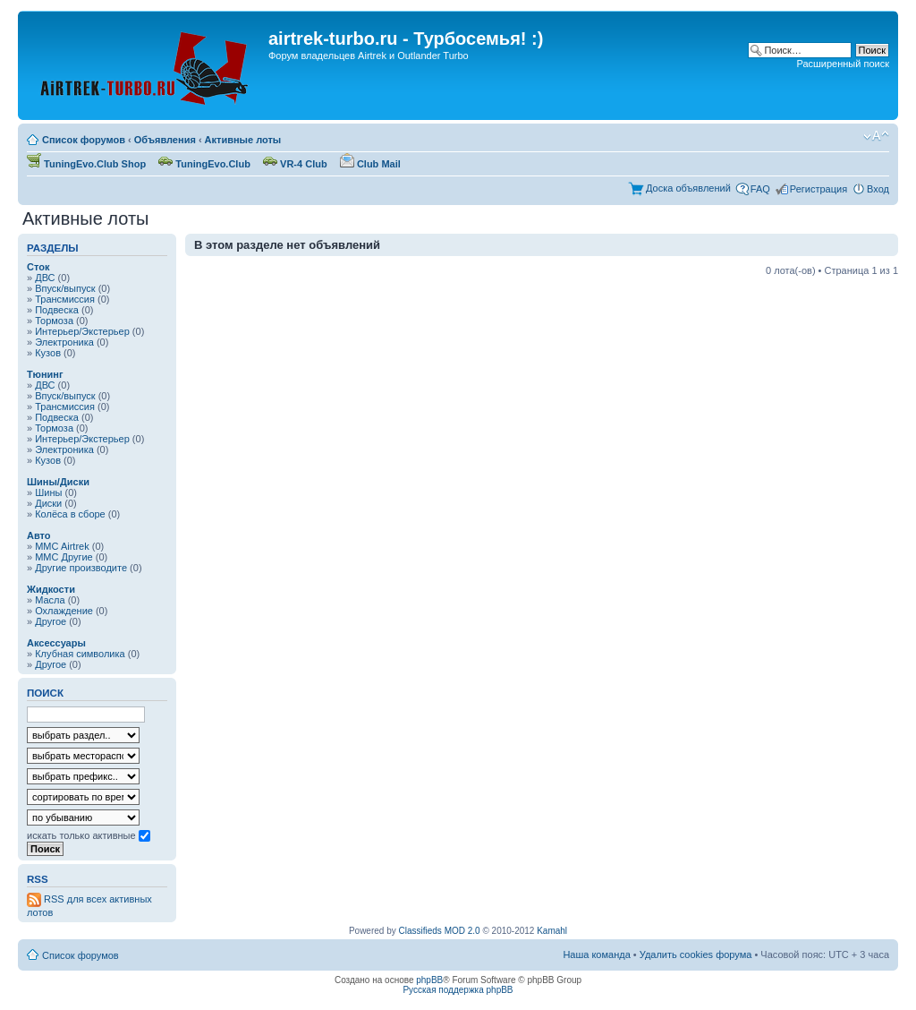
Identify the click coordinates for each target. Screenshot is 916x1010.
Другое (50, 621)
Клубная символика (80, 653)
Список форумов (83, 139)
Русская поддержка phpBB (458, 990)
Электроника (64, 342)
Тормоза (54, 320)
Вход (878, 189)
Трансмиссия (65, 299)
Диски (48, 503)
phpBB (429, 980)
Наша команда (596, 954)
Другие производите (81, 567)
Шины (48, 492)
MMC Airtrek (62, 546)
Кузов (48, 352)
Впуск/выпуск (65, 288)
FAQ (760, 189)
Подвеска (57, 309)
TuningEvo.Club (204, 163)
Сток (38, 266)
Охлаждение (64, 610)
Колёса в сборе (70, 514)
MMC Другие (64, 557)
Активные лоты (243, 139)
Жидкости (51, 589)
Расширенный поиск (842, 63)
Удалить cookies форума (696, 954)
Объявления (165, 139)
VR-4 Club (295, 163)
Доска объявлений (688, 188)
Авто (39, 535)
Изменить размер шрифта (876, 136)
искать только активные (88, 835)
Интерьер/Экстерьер (82, 331)
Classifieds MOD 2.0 (439, 931)
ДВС (45, 277)
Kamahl (552, 931)
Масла (49, 600)
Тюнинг (45, 374)
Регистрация (818, 189)
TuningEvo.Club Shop (86, 163)
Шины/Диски (58, 481)
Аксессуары (56, 643)
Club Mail (370, 163)
